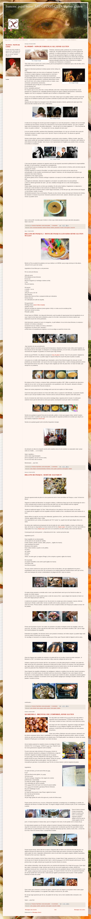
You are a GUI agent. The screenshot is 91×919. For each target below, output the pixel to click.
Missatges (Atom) (36, 912)
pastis (55, 468)
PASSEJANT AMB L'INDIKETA (68, 40)
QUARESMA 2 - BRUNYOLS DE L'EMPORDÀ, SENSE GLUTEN (49, 714)
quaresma (59, 468)
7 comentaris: (54, 225)
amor (31, 227)
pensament (57, 227)
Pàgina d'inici (8, 40)
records (62, 227)
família (44, 227)
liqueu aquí (62, 527)
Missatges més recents (31, 909)
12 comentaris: (54, 903)
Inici (55, 909)
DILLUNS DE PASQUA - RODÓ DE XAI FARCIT (43, 475)
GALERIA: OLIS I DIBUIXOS (20, 40)
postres (48, 708)
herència (48, 227)
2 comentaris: (54, 466)
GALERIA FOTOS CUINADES (37, 40)
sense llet (72, 227)
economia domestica (37, 227)
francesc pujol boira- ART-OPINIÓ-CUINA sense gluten (44, 6)
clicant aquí (41, 418)
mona (52, 468)
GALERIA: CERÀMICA (53, 40)
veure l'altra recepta (39, 305)
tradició (70, 468)
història (52, 227)
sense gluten (67, 227)
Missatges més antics (79, 909)
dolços (34, 468)
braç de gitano (56, 355)
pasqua (41, 708)
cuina (31, 468)
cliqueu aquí (41, 528)
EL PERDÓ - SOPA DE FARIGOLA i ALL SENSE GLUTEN (47, 46)
